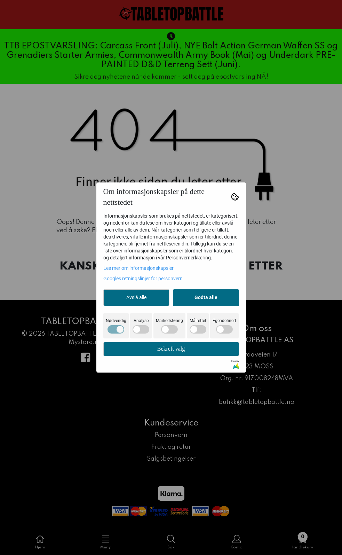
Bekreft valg (171, 349)
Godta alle (205, 297)
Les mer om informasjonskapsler (138, 268)
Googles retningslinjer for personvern (143, 278)
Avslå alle (136, 297)
